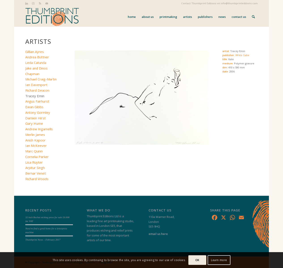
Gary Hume (34, 123)
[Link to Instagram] (33, 3)
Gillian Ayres (34, 51)
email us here (158, 234)
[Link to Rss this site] (40, 3)
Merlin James (35, 134)
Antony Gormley (37, 112)
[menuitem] (132, 17)
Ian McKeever (36, 145)
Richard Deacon (37, 90)
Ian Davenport (36, 84)
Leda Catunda (35, 62)
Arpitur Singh (35, 167)
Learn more (219, 260)
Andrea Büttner (37, 57)
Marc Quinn (34, 151)
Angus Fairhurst (37, 101)
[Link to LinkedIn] (26, 3)
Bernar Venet (35, 173)
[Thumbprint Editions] (52, 17)
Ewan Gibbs (34, 107)
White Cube (242, 55)
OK (197, 260)
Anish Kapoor (35, 140)
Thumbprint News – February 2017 (42, 239)
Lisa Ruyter (34, 162)
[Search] (253, 17)
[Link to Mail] (46, 3)
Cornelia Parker (37, 156)
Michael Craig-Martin (41, 79)
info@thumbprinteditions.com (239, 3)
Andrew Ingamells (39, 129)
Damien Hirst (35, 118)
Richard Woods (37, 179)
